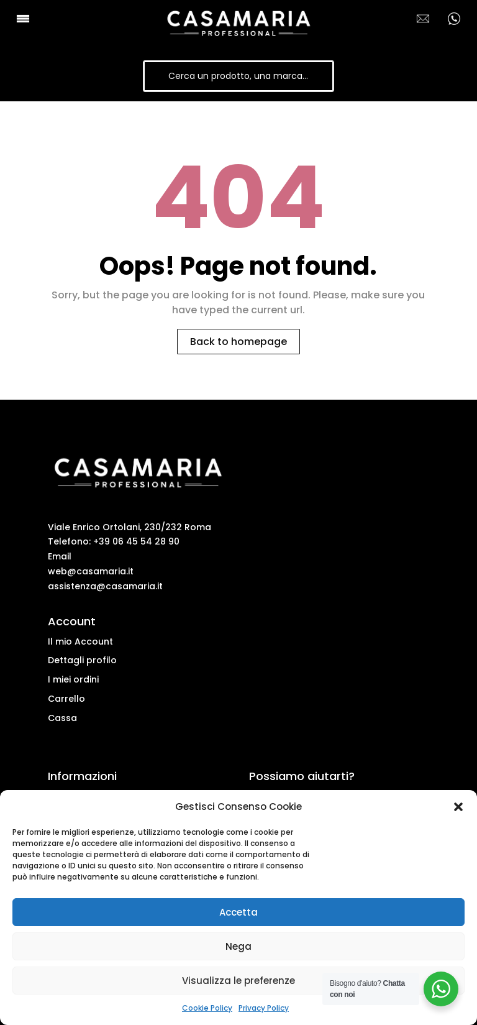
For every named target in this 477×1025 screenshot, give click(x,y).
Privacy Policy (263, 1008)
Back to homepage (238, 341)
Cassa (62, 718)
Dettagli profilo (82, 660)
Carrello (66, 698)
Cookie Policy (207, 1008)
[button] (458, 807)
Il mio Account (80, 641)
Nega (238, 946)
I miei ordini (73, 679)
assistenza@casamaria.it (105, 586)
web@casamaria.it (91, 571)
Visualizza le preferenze (238, 980)
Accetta (238, 912)
